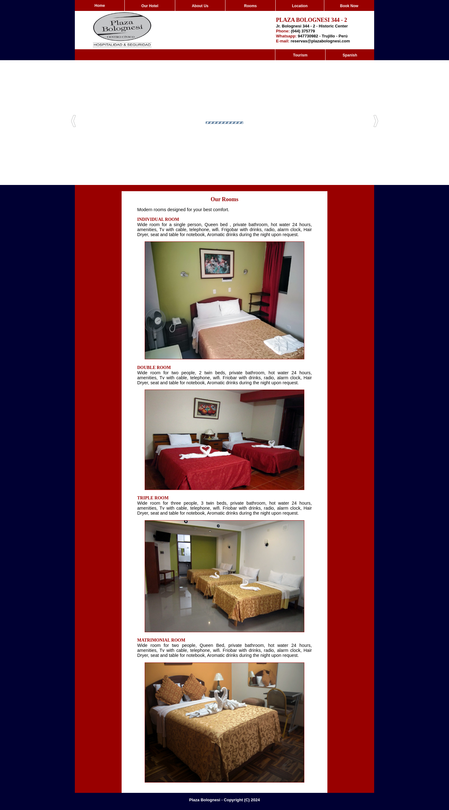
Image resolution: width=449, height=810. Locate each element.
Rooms (250, 6)
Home (99, 5)
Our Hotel (149, 6)
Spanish (350, 55)
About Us (200, 6)
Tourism (300, 55)
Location (299, 6)
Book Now (349, 6)
